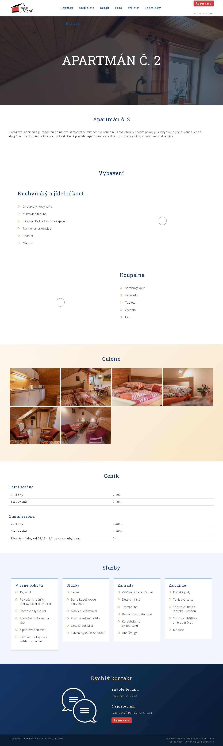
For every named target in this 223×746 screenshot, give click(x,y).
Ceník (104, 8)
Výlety (133, 8)
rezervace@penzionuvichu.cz (132, 712)
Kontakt (72, 23)
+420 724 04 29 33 (125, 696)
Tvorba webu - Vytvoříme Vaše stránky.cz (191, 741)
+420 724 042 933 (204, 13)
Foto (118, 8)
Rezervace (204, 3)
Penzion (66, 8)
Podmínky (153, 8)
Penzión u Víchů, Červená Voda (46, 738)
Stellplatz (86, 8)
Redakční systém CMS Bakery (182, 738)
